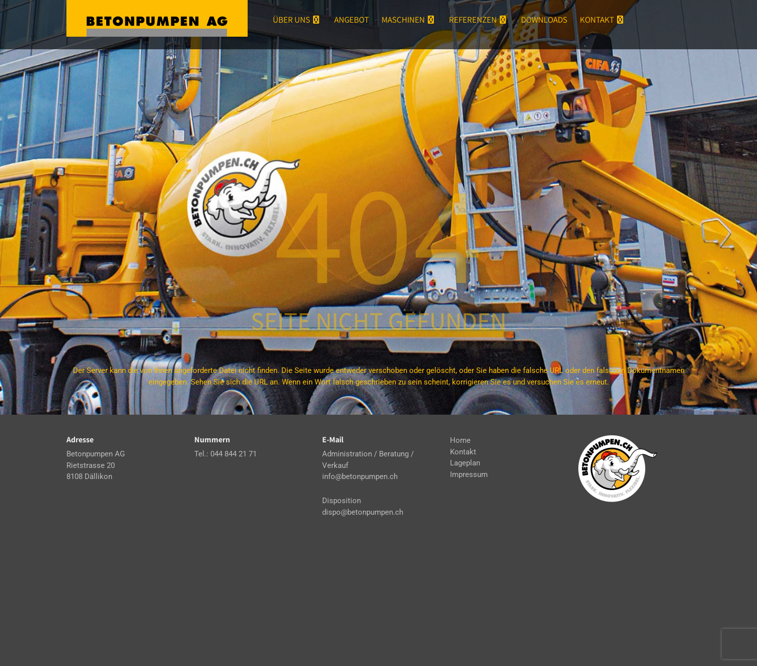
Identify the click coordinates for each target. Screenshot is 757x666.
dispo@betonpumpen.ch (362, 512)
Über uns (297, 19)
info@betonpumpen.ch (360, 476)
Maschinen (409, 19)
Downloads (544, 19)
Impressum (469, 474)
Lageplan (465, 462)
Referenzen (478, 19)
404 (378, 231)
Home (460, 440)
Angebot (351, 19)
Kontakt (603, 19)
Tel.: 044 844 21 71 (225, 453)
